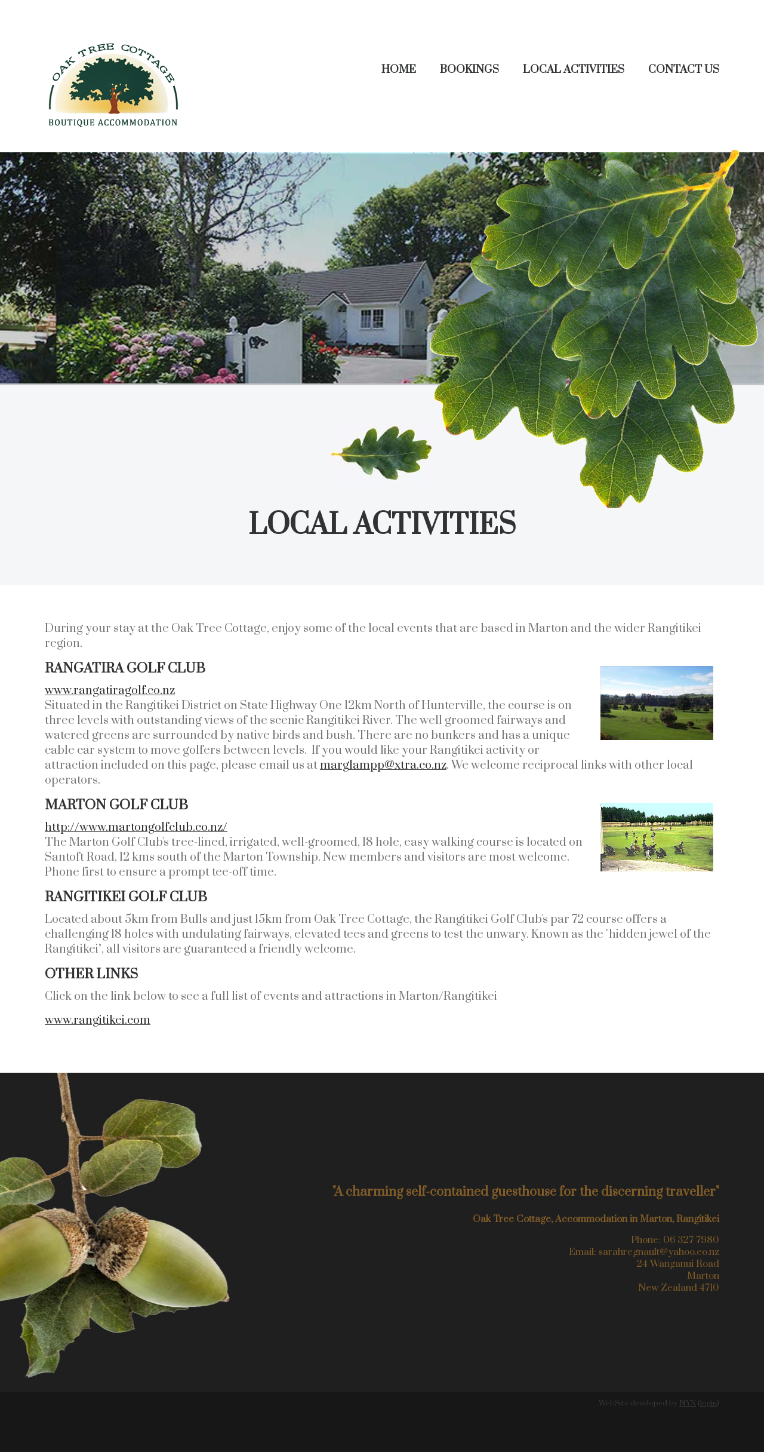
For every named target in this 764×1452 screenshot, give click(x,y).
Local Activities (573, 69)
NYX (687, 1403)
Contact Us (683, 69)
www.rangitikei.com (97, 1020)
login (708, 1403)
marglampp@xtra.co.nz (383, 765)
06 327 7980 (691, 1240)
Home (398, 69)
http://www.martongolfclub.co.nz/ (136, 827)
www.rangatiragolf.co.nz (110, 690)
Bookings (469, 69)
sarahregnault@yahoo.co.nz (659, 1252)
